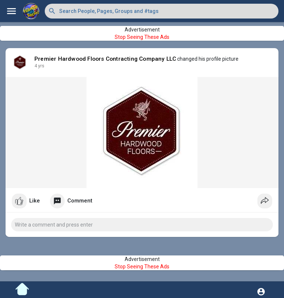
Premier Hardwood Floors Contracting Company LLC (105, 59)
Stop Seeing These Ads (142, 37)
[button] (161, 11)
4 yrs (39, 65)
